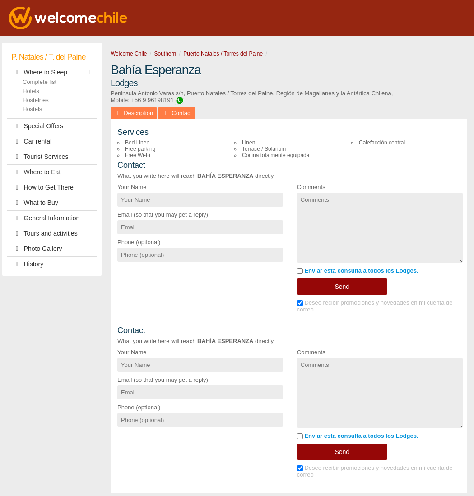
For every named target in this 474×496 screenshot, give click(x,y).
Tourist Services (39, 157)
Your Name (132, 187)
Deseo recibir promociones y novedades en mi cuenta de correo (375, 306)
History (27, 264)
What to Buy (34, 203)
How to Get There (42, 187)
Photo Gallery (36, 249)
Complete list (39, 82)
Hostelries (36, 100)
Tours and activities (44, 233)
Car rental (31, 141)
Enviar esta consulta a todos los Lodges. (357, 270)
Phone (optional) (138, 242)
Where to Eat (35, 172)
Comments (311, 187)
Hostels (32, 109)
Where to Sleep (53, 72)
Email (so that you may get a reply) (162, 214)
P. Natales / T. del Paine (48, 56)
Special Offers (37, 126)
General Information (45, 218)
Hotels (31, 91)
